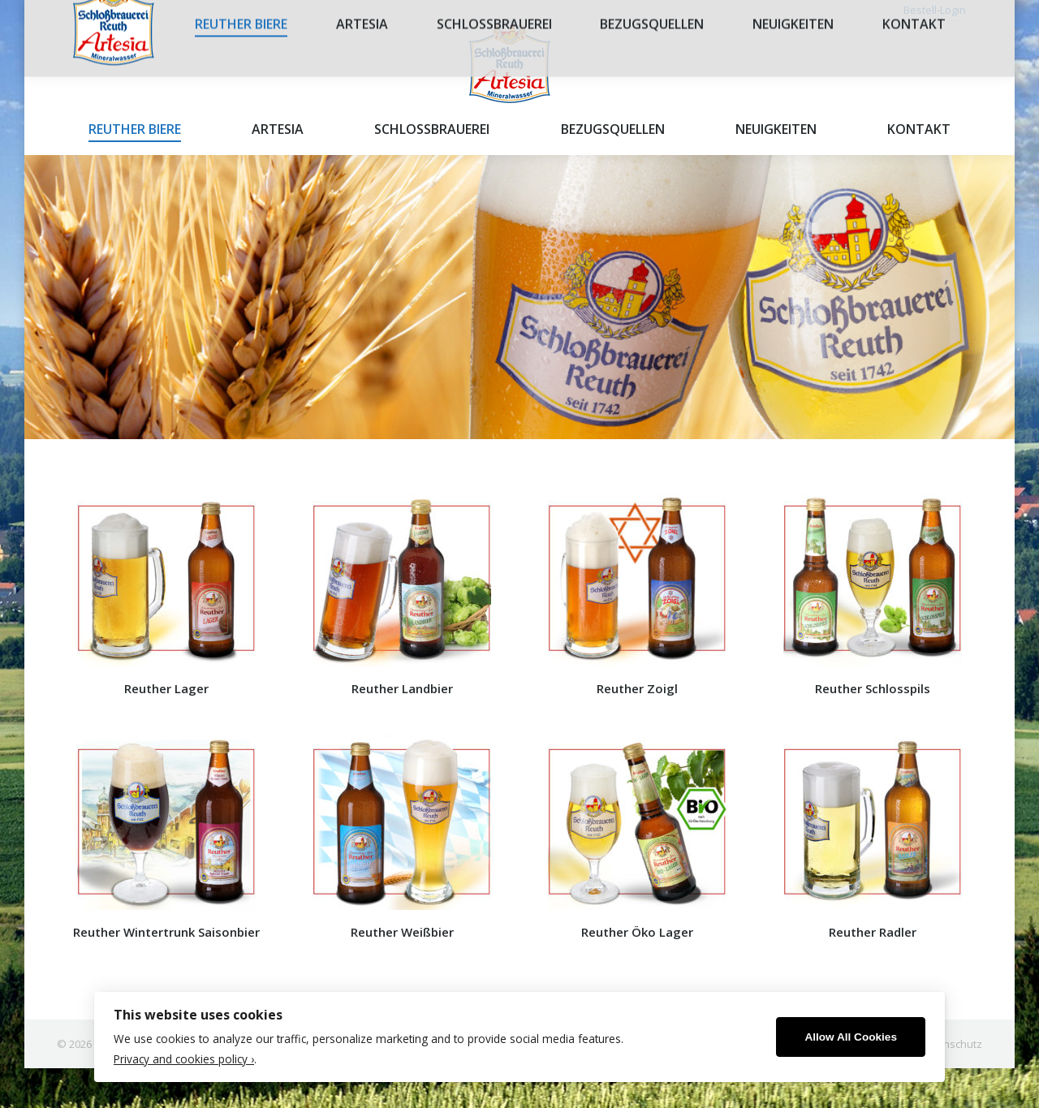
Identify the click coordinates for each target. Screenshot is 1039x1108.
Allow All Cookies (850, 1037)
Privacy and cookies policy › (184, 1059)
